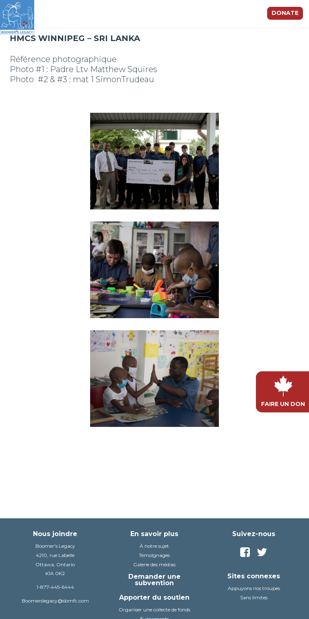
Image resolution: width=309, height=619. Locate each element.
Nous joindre (55, 534)
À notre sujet (154, 546)
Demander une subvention (154, 580)
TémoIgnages (154, 555)
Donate (285, 13)
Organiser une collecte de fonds (154, 610)
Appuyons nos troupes (254, 588)
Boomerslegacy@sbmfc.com (55, 601)
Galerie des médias (154, 564)
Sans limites (254, 597)
